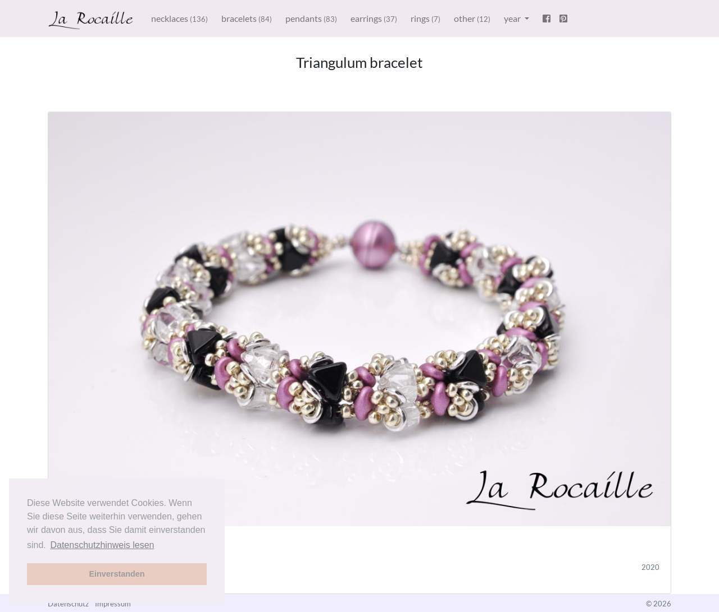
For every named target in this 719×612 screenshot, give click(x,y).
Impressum (113, 603)
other (472, 18)
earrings (374, 18)
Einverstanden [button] (116, 573)
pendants (311, 18)
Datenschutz (68, 603)
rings (425, 18)
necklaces (179, 18)
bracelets (246, 18)
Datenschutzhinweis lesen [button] (102, 545)
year (513, 18)
